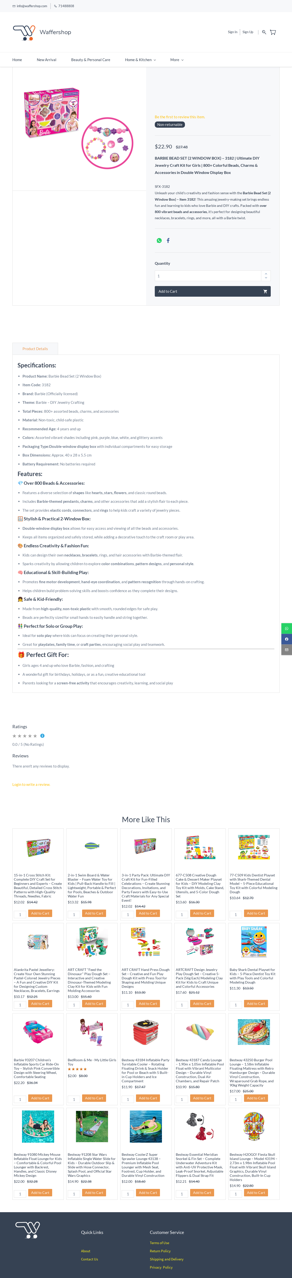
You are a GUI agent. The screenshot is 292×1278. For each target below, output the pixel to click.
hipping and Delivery (167, 1253)
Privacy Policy (161, 1261)
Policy (165, 1245)
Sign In (232, 29)
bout (86, 1245)
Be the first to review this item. (180, 111)
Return (155, 1245)
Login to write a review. (31, 778)
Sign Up (248, 29)
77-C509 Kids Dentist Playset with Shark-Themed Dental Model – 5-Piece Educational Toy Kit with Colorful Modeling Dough (253, 877)
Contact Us (89, 1253)
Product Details (35, 343)
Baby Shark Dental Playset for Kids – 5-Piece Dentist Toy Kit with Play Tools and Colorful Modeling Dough (252, 970)
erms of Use (160, 1237)
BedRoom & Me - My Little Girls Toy (92, 1056)
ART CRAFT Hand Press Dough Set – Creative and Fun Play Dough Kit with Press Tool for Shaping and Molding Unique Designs (146, 972)
